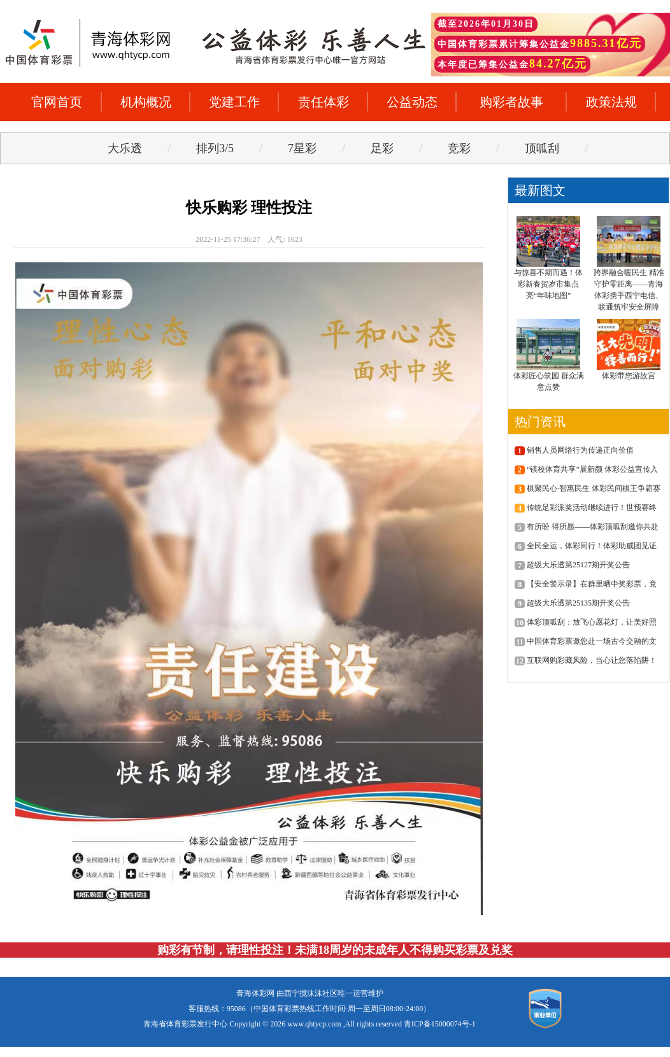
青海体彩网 (255, 993)
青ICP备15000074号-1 (440, 1023)
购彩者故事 (511, 102)
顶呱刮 (542, 148)
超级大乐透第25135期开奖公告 (572, 603)
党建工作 (234, 102)
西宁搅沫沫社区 (311, 993)
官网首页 (56, 102)
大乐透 (125, 148)
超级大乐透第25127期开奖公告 (572, 564)
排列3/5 (215, 148)
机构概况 (145, 102)
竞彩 (459, 148)
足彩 (382, 148)
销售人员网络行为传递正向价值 (574, 450)
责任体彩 (323, 102)
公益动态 (412, 102)
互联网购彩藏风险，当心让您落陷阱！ (586, 660)
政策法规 (611, 102)
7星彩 (302, 148)
